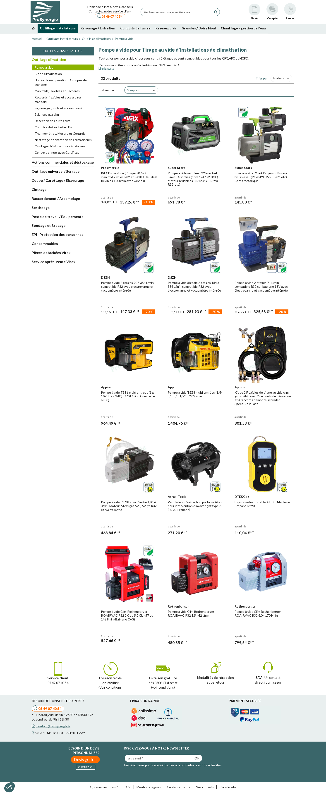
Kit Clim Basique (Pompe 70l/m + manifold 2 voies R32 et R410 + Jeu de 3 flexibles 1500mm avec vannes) (129, 177)
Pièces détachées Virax (51, 252)
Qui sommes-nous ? (104, 787)
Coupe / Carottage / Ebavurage (58, 180)
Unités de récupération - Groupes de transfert (61, 82)
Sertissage (41, 207)
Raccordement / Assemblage (56, 198)
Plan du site (228, 787)
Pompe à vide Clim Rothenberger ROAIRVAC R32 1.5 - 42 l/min (191, 613)
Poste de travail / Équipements (57, 216)
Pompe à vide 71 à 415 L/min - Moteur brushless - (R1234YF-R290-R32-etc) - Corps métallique (262, 177)
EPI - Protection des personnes (57, 234)
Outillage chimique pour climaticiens (60, 146)
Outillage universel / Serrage (55, 171)
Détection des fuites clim (52, 121)
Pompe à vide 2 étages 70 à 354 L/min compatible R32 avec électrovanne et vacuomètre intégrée (127, 286)
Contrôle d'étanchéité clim (53, 127)
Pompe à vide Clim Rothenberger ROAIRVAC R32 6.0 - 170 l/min (258, 613)
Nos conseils (205, 787)
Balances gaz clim (47, 114)
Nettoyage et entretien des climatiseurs (63, 140)
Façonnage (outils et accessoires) (58, 108)
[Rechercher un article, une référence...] (177, 12)
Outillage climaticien (49, 59)
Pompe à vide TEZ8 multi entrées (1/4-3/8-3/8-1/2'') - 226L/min (195, 394)
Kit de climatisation (48, 74)
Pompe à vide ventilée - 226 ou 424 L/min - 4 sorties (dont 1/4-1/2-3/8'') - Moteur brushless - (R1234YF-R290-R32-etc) (194, 178)
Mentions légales (149, 787)
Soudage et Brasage (48, 225)
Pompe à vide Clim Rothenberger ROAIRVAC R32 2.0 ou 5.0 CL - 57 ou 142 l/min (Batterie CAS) (127, 615)
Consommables (45, 243)
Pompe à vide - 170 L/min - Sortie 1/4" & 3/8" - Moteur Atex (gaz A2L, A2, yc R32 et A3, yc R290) (129, 506)
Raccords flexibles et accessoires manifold (58, 99)
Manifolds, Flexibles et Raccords (57, 91)
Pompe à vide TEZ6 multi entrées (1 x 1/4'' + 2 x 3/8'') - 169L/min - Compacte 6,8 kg (128, 396)
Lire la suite (106, 68)
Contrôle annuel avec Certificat (57, 152)
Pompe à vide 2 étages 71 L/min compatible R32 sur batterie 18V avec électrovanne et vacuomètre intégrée (261, 286)
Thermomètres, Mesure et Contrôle (60, 133)
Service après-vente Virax (53, 261)
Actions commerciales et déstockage (63, 162)
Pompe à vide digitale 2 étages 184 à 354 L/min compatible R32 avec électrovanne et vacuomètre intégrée (194, 286)
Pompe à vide (44, 67)
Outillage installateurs (62, 51)
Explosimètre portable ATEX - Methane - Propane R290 (263, 504)
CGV (127, 787)
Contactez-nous (178, 787)
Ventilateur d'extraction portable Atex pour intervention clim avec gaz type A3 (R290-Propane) (195, 506)
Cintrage (39, 189)
